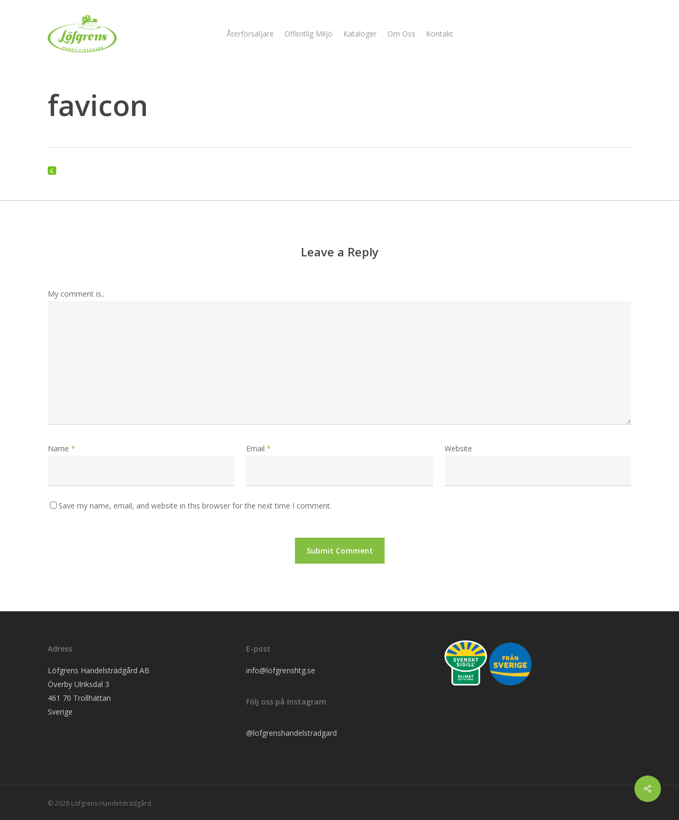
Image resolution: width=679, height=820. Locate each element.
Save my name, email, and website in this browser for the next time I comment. (195, 506)
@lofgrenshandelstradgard (291, 733)
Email (258, 448)
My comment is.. (76, 294)
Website (458, 448)
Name (61, 448)
